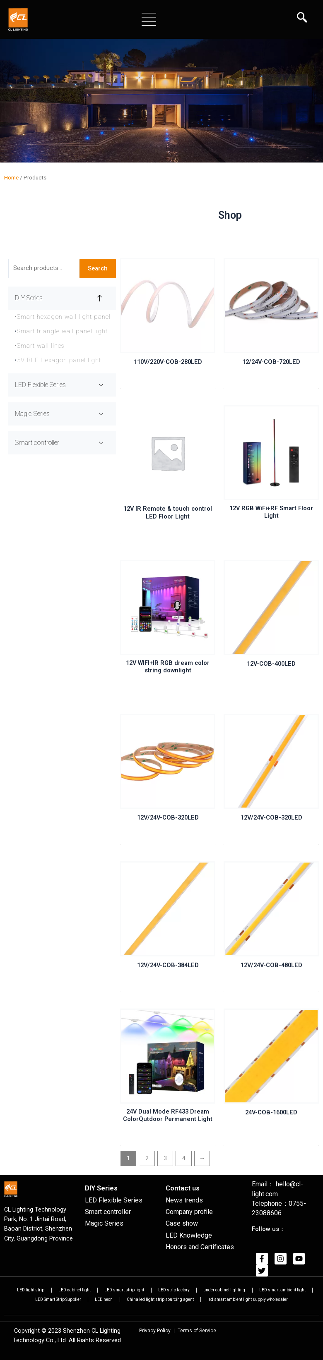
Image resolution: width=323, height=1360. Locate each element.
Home (11, 179)
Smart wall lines (39, 347)
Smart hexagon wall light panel (62, 318)
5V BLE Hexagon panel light (59, 362)
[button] (149, 19)
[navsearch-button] (302, 18)
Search (98, 270)
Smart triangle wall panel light (62, 333)
